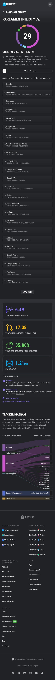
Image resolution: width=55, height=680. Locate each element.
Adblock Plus (6, 572)
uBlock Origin (6, 596)
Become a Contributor (9, 626)
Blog (3, 641)
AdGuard (5, 567)
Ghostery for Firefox (36, 535)
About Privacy (33, 589)
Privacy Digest (8, 545)
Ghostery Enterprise (8, 631)
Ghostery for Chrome (37, 530)
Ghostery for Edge (36, 550)
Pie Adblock (6, 586)
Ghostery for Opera (36, 545)
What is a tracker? (10, 398)
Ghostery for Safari (36, 540)
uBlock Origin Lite (8, 601)
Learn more (36, 385)
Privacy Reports (9, 621)
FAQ (30, 565)
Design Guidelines (35, 584)
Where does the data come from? (16, 402)
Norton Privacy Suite (8, 582)
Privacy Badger (7, 591)
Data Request (33, 580)
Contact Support (34, 570)
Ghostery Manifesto (8, 616)
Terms (19, 666)
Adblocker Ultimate (8, 577)
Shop (3, 636)
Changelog (5, 646)
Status (4, 612)
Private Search (8, 535)
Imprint (36, 666)
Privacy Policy (27, 666)
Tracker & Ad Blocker (10, 530)
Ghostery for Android (37, 555)
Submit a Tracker (34, 575)
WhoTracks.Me (8, 540)
